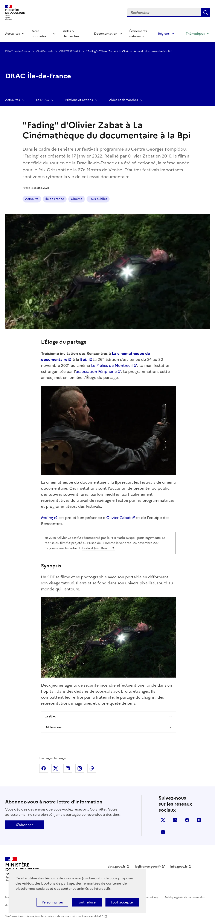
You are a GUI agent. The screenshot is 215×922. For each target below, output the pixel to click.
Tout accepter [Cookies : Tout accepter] (122, 902)
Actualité (31, 199)
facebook (187, 820)
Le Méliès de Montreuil (112, 365)
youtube (163, 832)
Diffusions (52, 727)
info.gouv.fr (179, 866)
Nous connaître (39, 34)
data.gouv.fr (116, 866)
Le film (50, 716)
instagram (199, 820)
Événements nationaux (138, 34)
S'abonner (24, 824)
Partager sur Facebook (43, 768)
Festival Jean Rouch (96, 548)
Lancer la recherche (205, 12)
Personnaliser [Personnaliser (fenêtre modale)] (52, 902)
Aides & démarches (71, 34)
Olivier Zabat (118, 517)
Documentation (105, 33)
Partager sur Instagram (79, 768)
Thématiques (195, 33)
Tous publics (98, 199)
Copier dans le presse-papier (91, 768)
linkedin (175, 820)
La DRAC (42, 100)
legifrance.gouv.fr (148, 866)
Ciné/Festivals (44, 51)
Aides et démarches (123, 100)
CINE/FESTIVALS (70, 51)
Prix (113, 538)
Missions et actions (79, 100)
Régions (163, 33)
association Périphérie (96, 371)
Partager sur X (55, 768)
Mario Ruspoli (126, 538)
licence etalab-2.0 (92, 916)
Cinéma (76, 199)
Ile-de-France (54, 199)
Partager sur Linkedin (67, 768)
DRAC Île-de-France (17, 51)
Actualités (12, 33)
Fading (47, 517)
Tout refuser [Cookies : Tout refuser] (87, 902)
